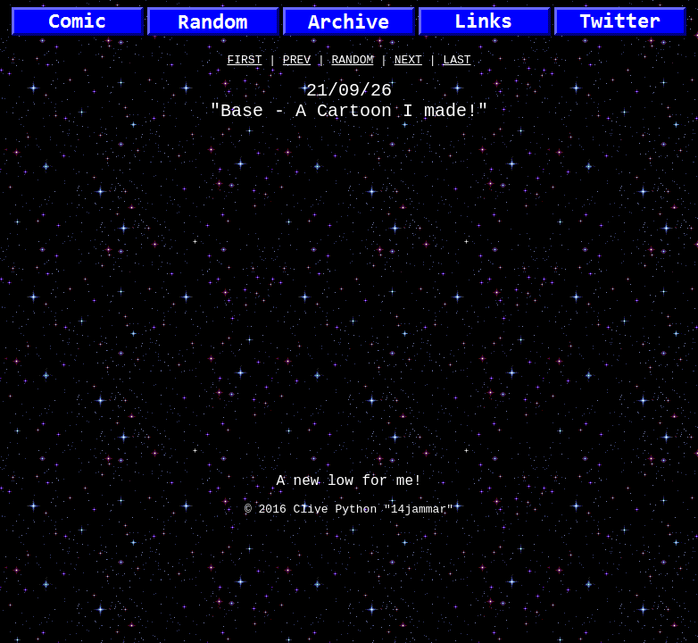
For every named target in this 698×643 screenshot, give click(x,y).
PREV (297, 62)
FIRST (244, 62)
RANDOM (353, 62)
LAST (456, 62)
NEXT (408, 62)
